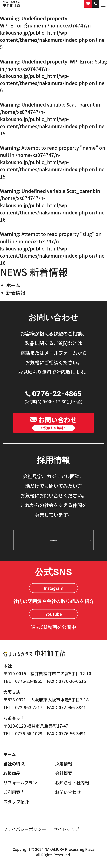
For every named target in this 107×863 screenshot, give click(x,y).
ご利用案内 (14, 792)
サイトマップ (66, 829)
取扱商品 (11, 773)
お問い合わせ (68, 792)
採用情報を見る (53, 540)
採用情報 (63, 764)
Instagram (53, 588)
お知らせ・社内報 (72, 783)
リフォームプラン (20, 783)
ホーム (13, 285)
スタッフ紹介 (16, 801)
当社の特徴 (14, 764)
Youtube (53, 614)
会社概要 (63, 773)
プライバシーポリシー (24, 829)
